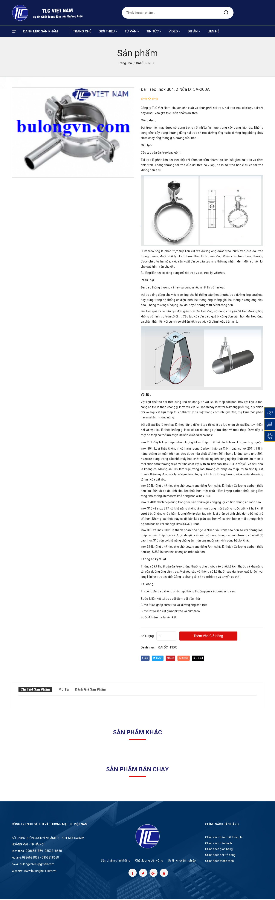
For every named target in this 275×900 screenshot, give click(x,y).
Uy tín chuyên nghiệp (182, 860)
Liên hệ (213, 31)
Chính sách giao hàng (220, 851)
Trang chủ (82, 31)
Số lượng (147, 636)
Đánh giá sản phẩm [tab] (90, 689)
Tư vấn (132, 31)
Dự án (194, 31)
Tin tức (154, 31)
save (175, 657)
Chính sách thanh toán (221, 865)
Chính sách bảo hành (220, 845)
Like (145, 657)
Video (175, 31)
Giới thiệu (108, 31)
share (190, 657)
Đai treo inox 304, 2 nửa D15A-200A (179, 89)
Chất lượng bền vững (149, 860)
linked (206, 657)
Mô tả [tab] (63, 689)
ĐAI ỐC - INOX (167, 647)
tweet (160, 657)
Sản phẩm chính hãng (115, 860)
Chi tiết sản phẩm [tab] (35, 689)
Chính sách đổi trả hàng (222, 858)
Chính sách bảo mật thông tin (226, 838)
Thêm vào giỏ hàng (218, 636)
